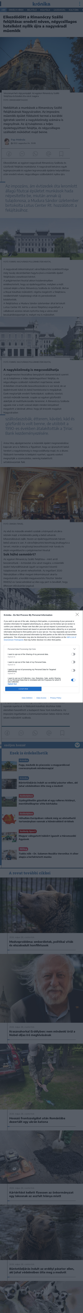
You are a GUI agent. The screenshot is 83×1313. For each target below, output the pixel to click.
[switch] (73, 654)
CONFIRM (23, 689)
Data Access (41, 698)
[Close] (78, 615)
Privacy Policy (55, 698)
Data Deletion (27, 698)
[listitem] (41, 649)
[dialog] (41, 656)
